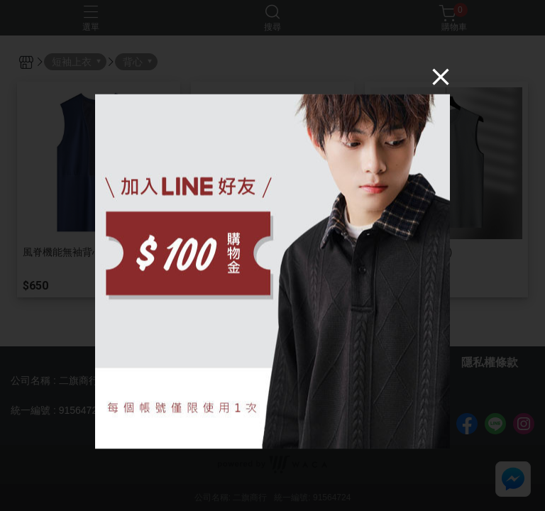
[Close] (440, 76)
